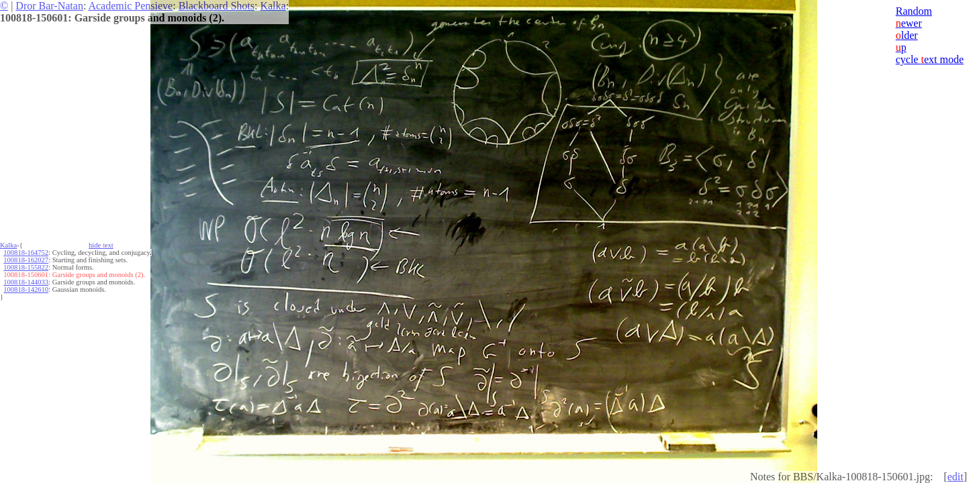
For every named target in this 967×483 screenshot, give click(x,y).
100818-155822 (25, 267)
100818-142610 (25, 289)
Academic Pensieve (130, 5)
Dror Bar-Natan (49, 5)
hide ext (101, 245)
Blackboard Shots (217, 5)
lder (907, 35)
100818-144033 (25, 282)
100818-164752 (25, 252)
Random (914, 11)
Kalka (272, 5)
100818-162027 (25, 260)
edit (956, 476)
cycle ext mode (930, 59)
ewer (909, 23)
